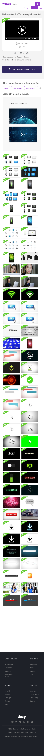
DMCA (32, 674)
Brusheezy (9, 664)
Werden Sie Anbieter (9, 675)
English (7, 691)
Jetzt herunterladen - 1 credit (24, 69)
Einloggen (26, 8)
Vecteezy (8, 668)
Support (32, 671)
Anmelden (34, 8)
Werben (32, 668)
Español (8, 694)
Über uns (33, 691)
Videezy (8, 671)
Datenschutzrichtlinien (29, 736)
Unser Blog (34, 698)
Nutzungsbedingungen (13, 736)
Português (8, 698)
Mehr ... (7, 704)
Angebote (33, 664)
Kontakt (32, 701)
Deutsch (8, 701)
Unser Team (34, 694)
